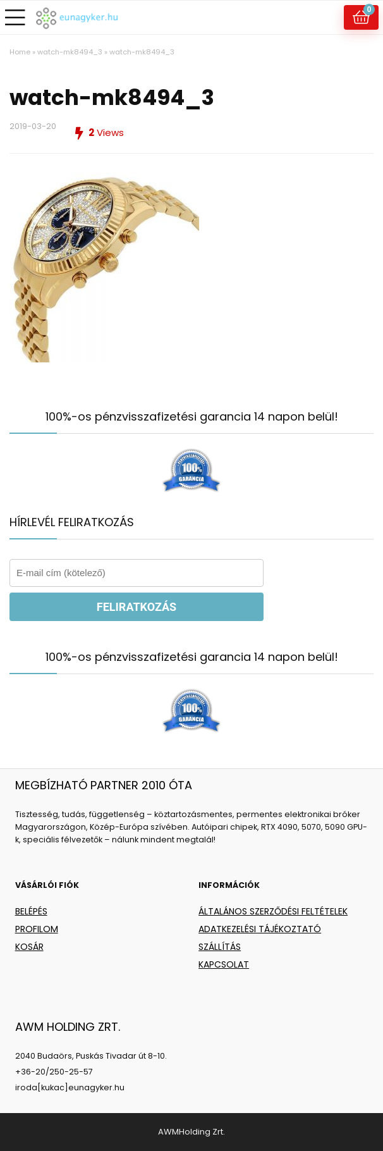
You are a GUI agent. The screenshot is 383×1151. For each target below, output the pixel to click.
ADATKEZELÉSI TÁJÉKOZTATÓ (259, 929)
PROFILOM (36, 929)
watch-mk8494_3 (69, 52)
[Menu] (15, 17)
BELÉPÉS (31, 911)
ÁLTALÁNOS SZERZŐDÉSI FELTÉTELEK (273, 911)
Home (19, 52)
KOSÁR (29, 946)
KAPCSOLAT (223, 964)
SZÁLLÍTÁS (219, 946)
